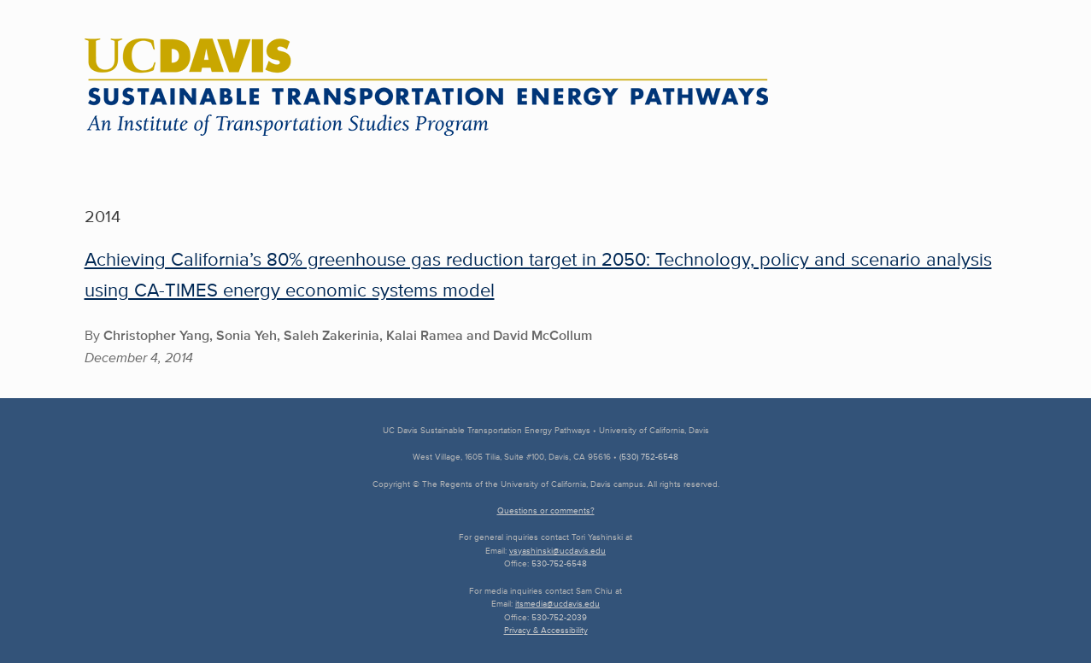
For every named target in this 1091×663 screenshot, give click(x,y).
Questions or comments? (546, 510)
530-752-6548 (559, 563)
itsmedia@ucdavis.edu (557, 603)
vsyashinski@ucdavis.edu (557, 550)
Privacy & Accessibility (546, 630)
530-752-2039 (559, 617)
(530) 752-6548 (648, 456)
